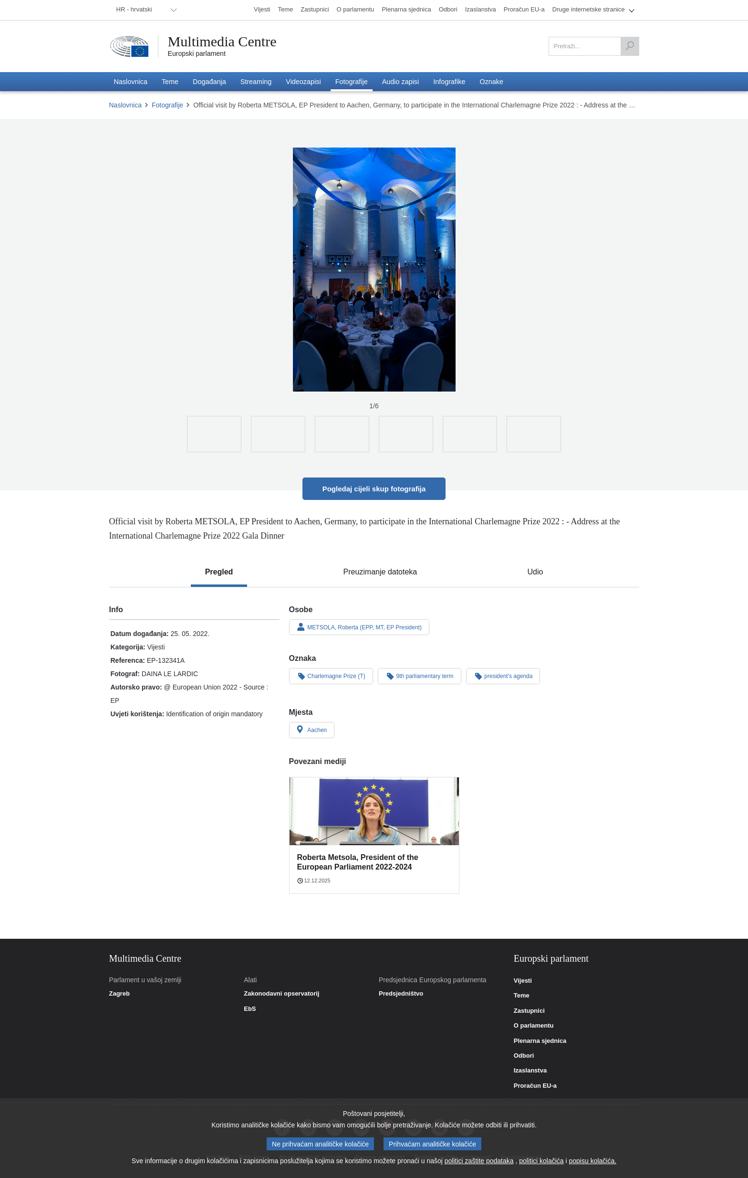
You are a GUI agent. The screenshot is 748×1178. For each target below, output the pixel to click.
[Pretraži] (630, 46)
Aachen (312, 729)
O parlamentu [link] (534, 1025)
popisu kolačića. (593, 1161)
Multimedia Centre (222, 41)
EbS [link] (250, 1009)
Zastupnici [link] (529, 1011)
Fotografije (167, 105)
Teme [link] (522, 995)
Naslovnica (125, 105)
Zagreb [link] (119, 993)
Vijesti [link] (523, 980)
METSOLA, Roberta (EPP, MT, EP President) (359, 627)
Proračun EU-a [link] (535, 1085)
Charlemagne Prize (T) (331, 675)
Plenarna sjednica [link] (540, 1041)
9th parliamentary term (419, 675)
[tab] (219, 572)
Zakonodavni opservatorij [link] (281, 993)
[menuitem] (145, 10)
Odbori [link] (524, 1055)
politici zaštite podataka (479, 1161)
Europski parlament (197, 53)
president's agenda (503, 675)
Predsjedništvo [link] (401, 993)
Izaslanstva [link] (530, 1070)
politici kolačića (541, 1161)
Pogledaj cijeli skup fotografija (374, 489)
